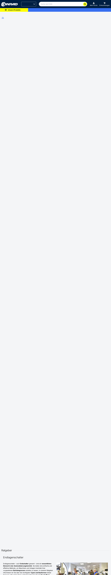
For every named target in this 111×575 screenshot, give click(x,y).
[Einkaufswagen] (104, 4)
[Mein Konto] (94, 4)
